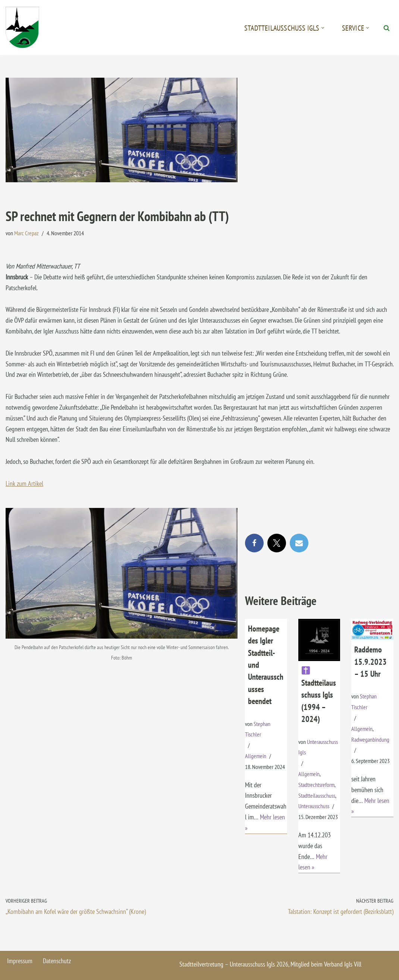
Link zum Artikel (24, 483)
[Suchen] (386, 28)
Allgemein (255, 756)
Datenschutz (57, 960)
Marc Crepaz (26, 233)
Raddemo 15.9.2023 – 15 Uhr (370, 661)
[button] (322, 28)
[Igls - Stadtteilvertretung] (22, 28)
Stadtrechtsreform (316, 784)
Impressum (19, 960)
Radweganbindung (370, 739)
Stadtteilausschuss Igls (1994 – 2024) (318, 695)
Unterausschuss (313, 806)
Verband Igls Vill (342, 964)
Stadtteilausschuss (316, 795)
